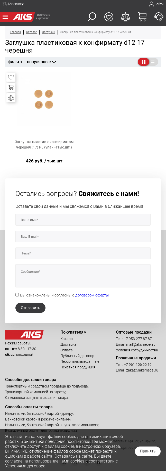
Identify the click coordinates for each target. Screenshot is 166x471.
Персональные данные (79, 361)
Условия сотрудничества (137, 350)
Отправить (30, 307)
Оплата (66, 350)
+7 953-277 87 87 (138, 339)
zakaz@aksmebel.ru (142, 370)
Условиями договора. (26, 466)
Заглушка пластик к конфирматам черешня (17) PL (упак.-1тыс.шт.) (44, 144)
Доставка (68, 344)
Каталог (67, 339)
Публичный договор (77, 356)
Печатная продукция (77, 367)
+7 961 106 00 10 (138, 364)
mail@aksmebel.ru (140, 344)
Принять (147, 451)
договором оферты (92, 295)
